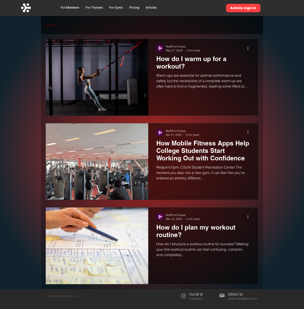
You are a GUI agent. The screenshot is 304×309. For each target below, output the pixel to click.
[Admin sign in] (243, 8)
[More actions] (249, 48)
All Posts (51, 25)
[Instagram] (183, 296)
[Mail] (222, 295)
